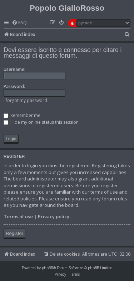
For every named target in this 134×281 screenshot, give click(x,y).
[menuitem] (19, 23)
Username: (14, 69)
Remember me (22, 115)
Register (14, 233)
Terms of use (18, 216)
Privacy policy (53, 216)
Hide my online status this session (41, 122)
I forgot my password (25, 100)
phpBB (47, 267)
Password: (14, 86)
